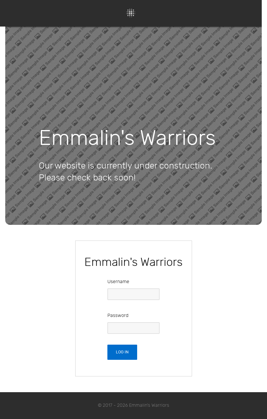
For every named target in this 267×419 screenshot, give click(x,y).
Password (117, 315)
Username (118, 282)
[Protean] (130, 13)
